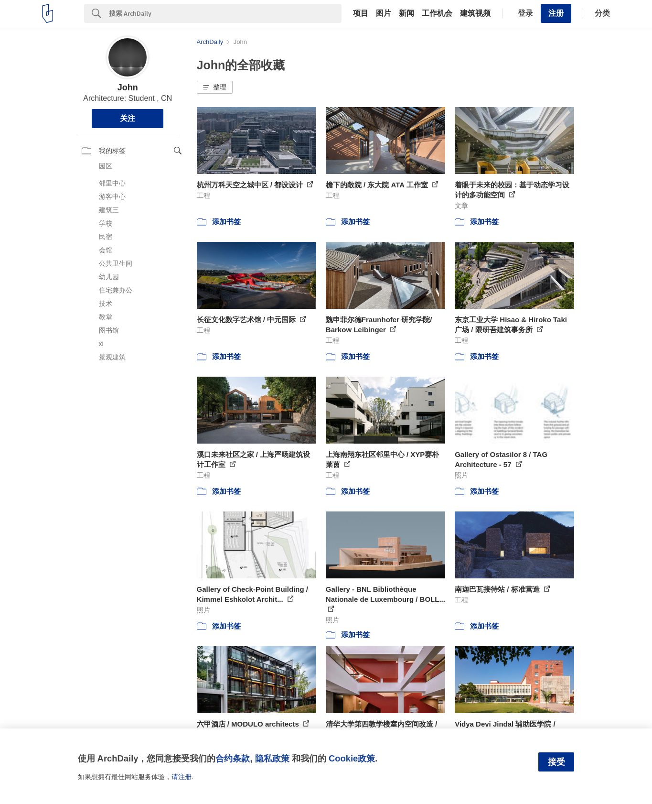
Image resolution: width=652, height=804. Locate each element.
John (128, 87)
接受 (556, 762)
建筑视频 (475, 13)
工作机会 (437, 13)
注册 (556, 13)
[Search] (225, 13)
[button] (215, 87)
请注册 (181, 777)
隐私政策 (272, 758)
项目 (360, 13)
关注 (127, 118)
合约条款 (232, 758)
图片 (383, 13)
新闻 (406, 13)
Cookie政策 (352, 758)
